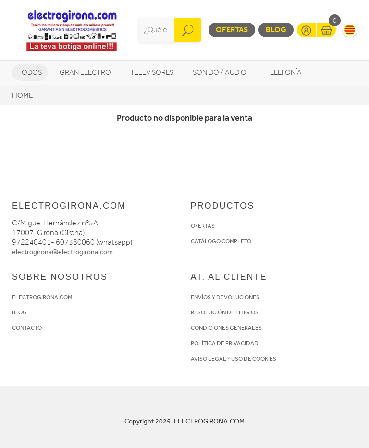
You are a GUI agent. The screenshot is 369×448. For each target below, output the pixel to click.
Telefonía (284, 72)
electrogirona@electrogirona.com (62, 252)
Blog (276, 29)
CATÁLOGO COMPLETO (221, 241)
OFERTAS (203, 226)
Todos (30, 72)
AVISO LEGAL (208, 358)
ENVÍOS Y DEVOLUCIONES (225, 297)
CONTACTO (27, 327)
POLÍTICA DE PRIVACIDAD (224, 343)
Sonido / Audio (219, 72)
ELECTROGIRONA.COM (42, 297)
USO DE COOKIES (253, 358)
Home (22, 95)
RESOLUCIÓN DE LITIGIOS (224, 312)
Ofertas (232, 29)
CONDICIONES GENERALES (226, 327)
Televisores (151, 72)
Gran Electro (85, 72)
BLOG (19, 312)
